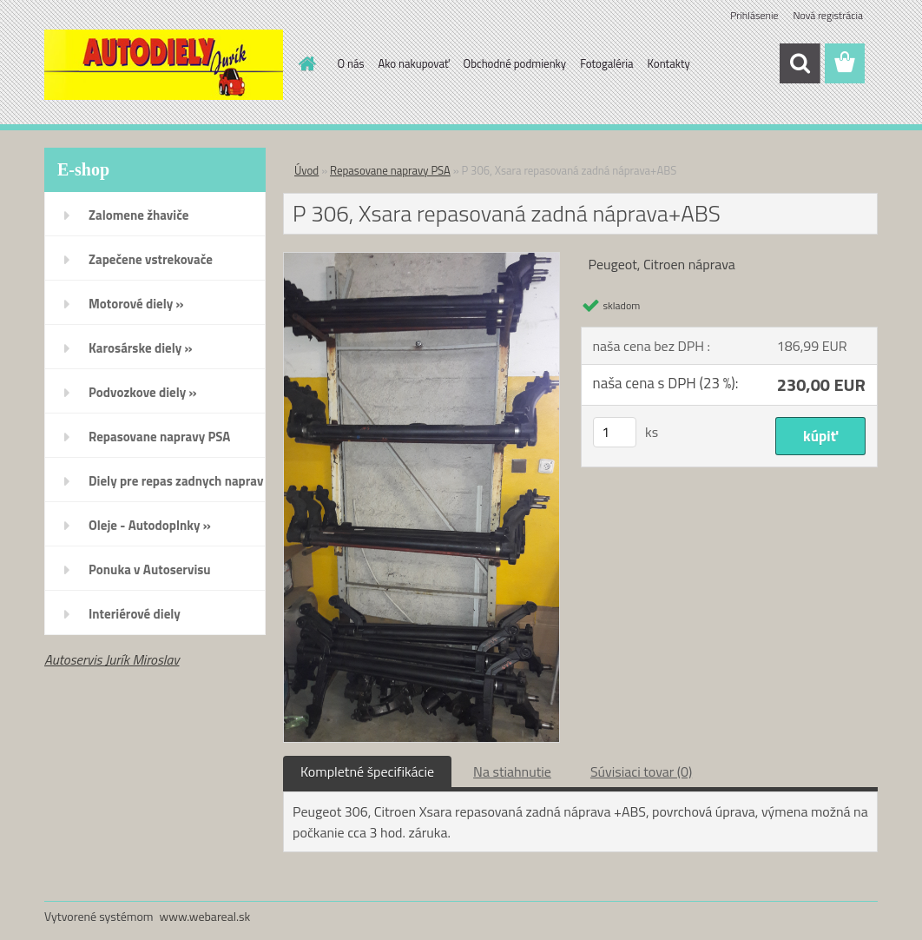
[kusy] (614, 432)
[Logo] (163, 64)
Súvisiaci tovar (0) (641, 771)
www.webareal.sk (205, 916)
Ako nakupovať (414, 63)
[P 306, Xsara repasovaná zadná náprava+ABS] (421, 259)
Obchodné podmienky (515, 63)
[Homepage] (304, 63)
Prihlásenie (754, 15)
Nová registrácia (828, 15)
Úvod (306, 170)
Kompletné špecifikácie (367, 771)
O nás (351, 63)
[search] (800, 63)
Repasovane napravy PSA (390, 170)
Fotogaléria (606, 63)
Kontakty (669, 63)
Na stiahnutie (512, 771)
